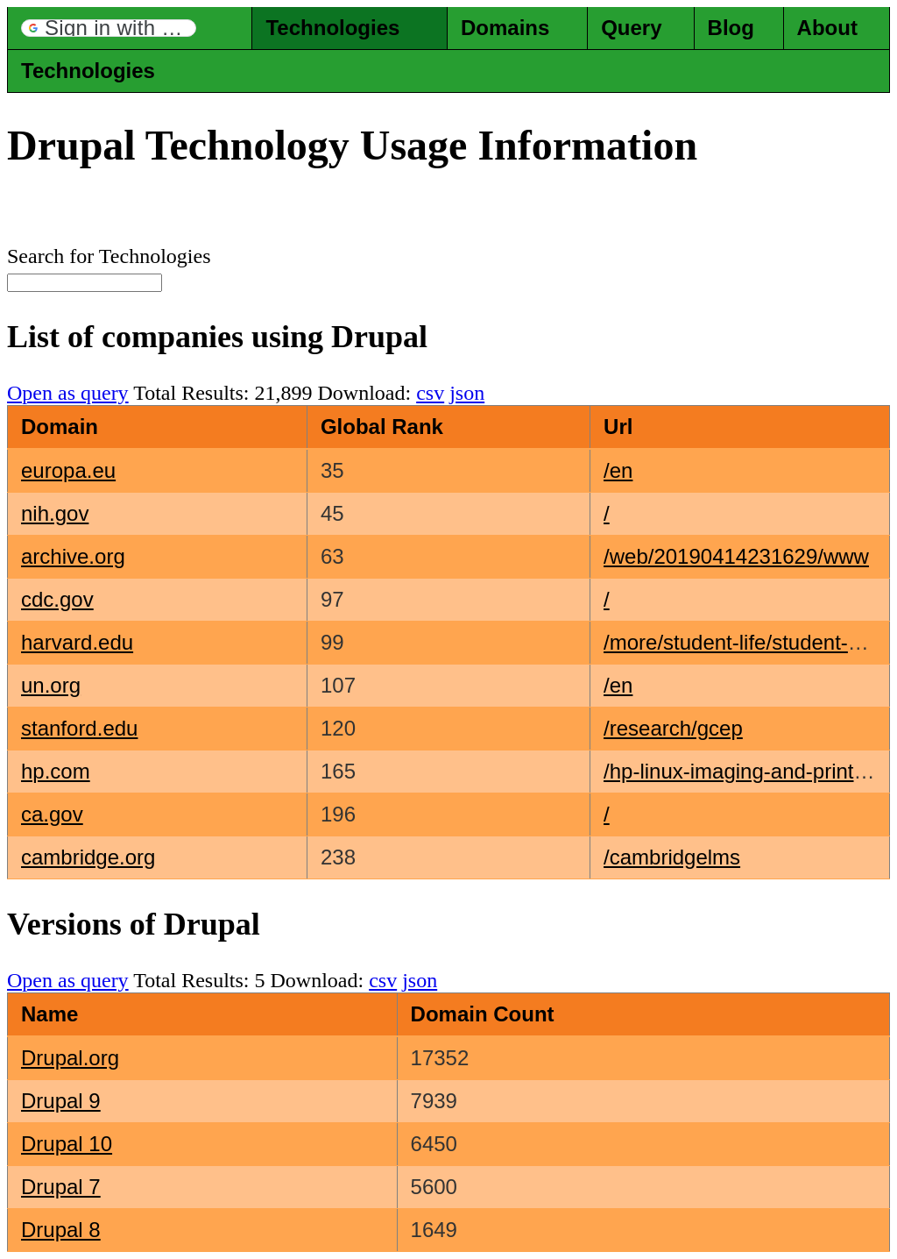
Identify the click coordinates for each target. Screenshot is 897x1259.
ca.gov (52, 814)
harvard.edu (77, 642)
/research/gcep (673, 728)
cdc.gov (57, 599)
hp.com (55, 771)
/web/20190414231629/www (736, 556)
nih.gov (54, 513)
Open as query (68, 392)
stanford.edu (79, 728)
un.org (51, 685)
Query (631, 27)
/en (618, 470)
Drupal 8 (61, 1229)
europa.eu (68, 470)
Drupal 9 (61, 1101)
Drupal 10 (66, 1144)
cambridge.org (88, 857)
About (827, 27)
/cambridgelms (672, 857)
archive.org (73, 556)
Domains (505, 27)
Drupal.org (70, 1058)
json (466, 392)
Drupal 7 (61, 1187)
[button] (108, 28)
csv (430, 392)
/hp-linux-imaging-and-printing (743, 771)
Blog (731, 27)
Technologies (332, 27)
